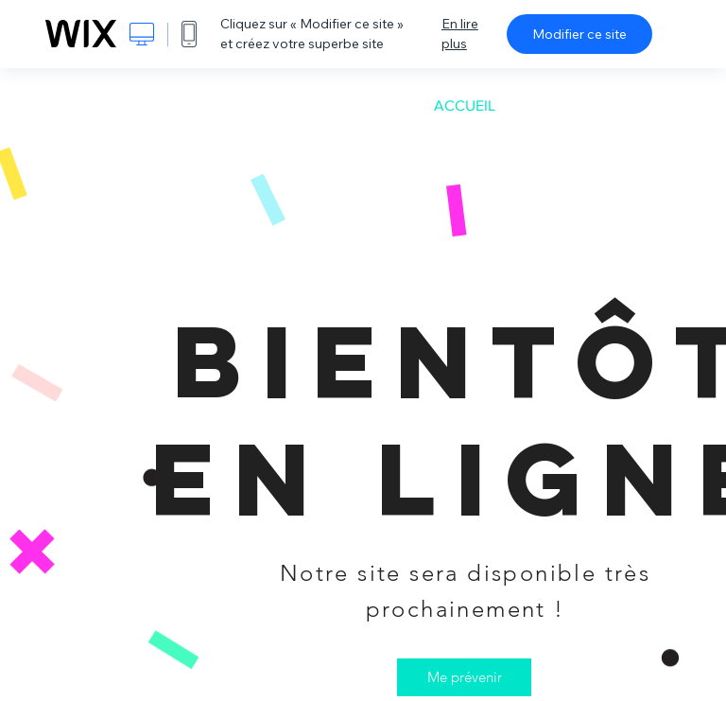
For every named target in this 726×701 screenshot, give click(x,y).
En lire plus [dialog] (459, 33)
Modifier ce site (579, 34)
